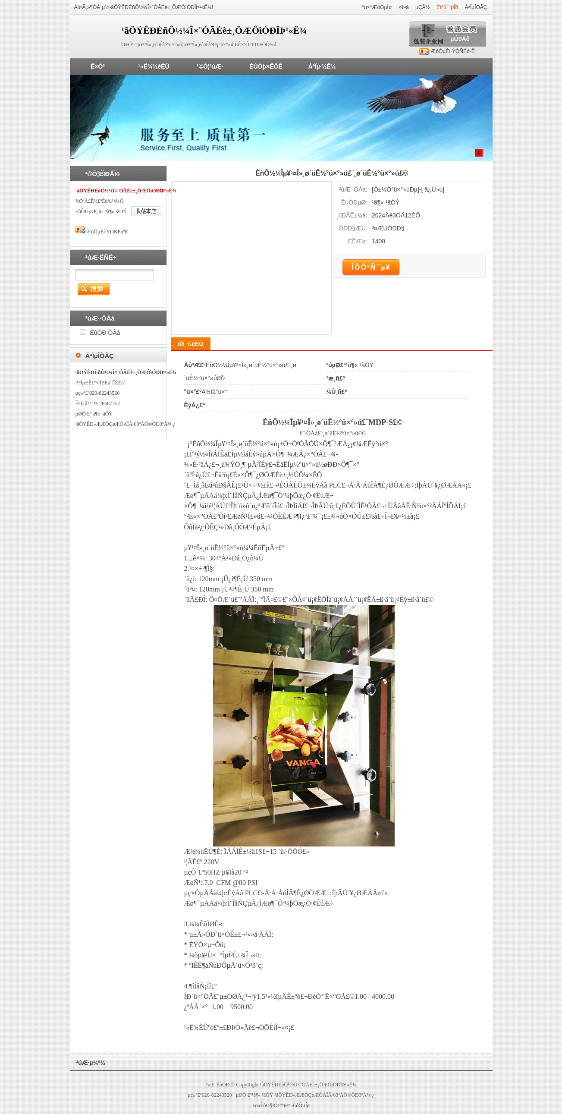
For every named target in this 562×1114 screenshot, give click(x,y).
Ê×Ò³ (98, 66)
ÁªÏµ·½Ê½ (322, 66)
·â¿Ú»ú (433, 189)
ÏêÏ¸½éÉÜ (190, 343)
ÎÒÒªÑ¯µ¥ (371, 267)
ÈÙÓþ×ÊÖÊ (266, 66)
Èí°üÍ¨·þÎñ (447, 7)
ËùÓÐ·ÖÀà (105, 332)
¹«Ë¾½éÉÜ (153, 66)
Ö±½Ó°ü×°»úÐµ (396, 189)
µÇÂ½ (422, 7)
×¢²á (403, 7)
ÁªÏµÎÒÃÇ (476, 7)
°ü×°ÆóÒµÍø (377, 7)
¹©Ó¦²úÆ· (210, 66)
